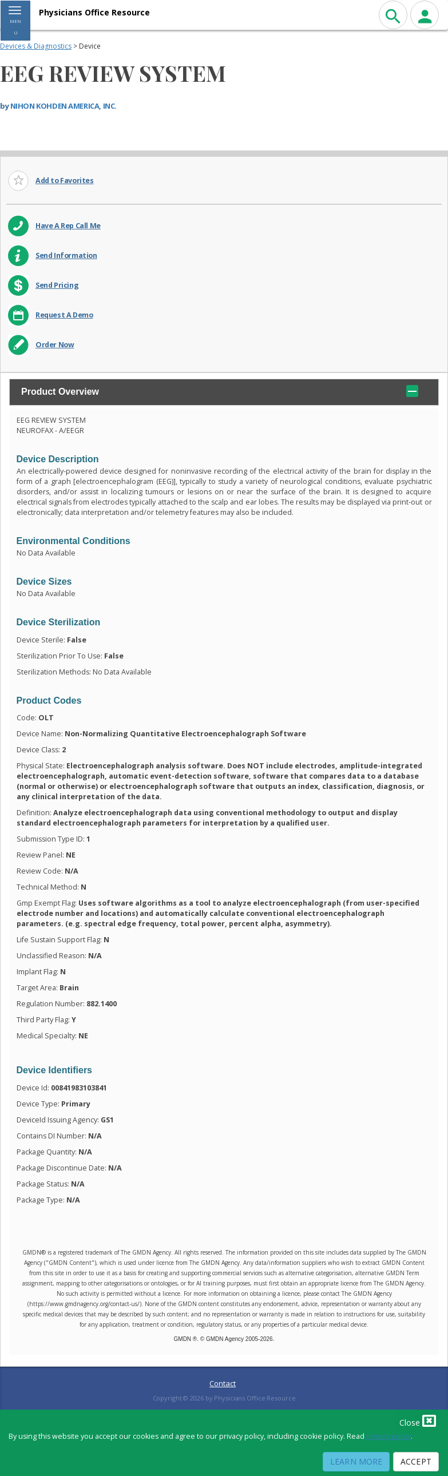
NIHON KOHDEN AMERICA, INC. (63, 106)
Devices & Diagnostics (36, 46)
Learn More (356, 1461)
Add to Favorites (64, 180)
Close (417, 1420)
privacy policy (388, 1436)
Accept (416, 1461)
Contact (222, 1383)
